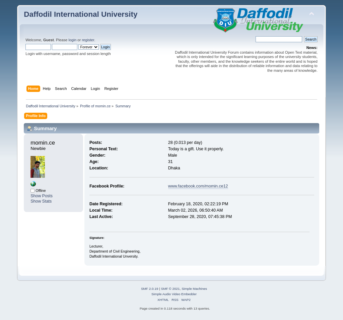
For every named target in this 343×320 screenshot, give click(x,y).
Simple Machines (194, 288)
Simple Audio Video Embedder (174, 294)
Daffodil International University (80, 14)
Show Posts (41, 196)
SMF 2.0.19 (149, 288)
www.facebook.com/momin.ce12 (198, 186)
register (88, 40)
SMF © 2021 (170, 288)
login (72, 40)
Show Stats (41, 201)
